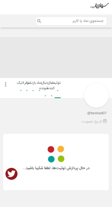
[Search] (71, 21)
